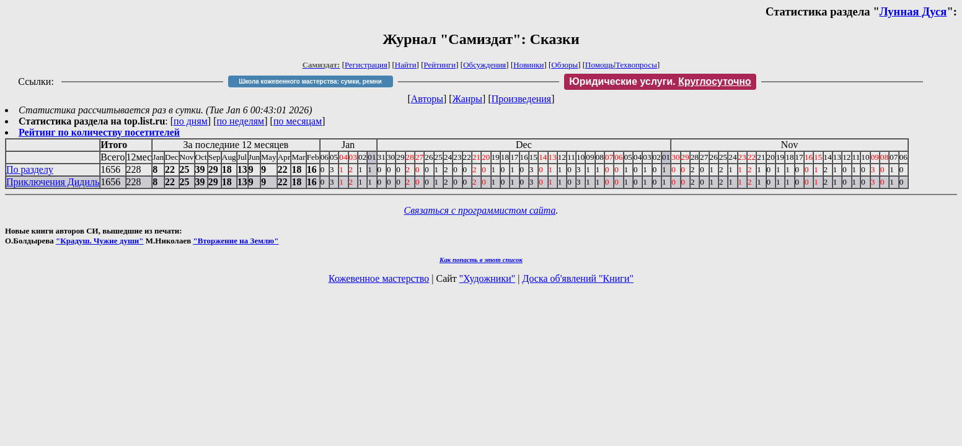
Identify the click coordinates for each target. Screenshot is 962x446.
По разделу (29, 169)
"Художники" (487, 278)
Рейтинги (440, 64)
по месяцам (297, 121)
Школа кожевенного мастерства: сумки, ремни (310, 81)
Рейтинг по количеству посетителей (99, 132)
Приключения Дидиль (52, 182)
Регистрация (366, 64)
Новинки (528, 64)
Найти (406, 64)
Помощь (599, 64)
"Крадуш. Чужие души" (100, 240)
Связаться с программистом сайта (480, 210)
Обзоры (564, 64)
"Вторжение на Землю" (235, 240)
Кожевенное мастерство (379, 278)
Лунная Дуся (913, 11)
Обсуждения (484, 64)
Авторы (427, 99)
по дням (191, 121)
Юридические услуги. (660, 81)
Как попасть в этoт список (481, 259)
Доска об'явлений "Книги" (577, 278)
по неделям (241, 121)
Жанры (467, 99)
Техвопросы (636, 64)
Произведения (522, 99)
